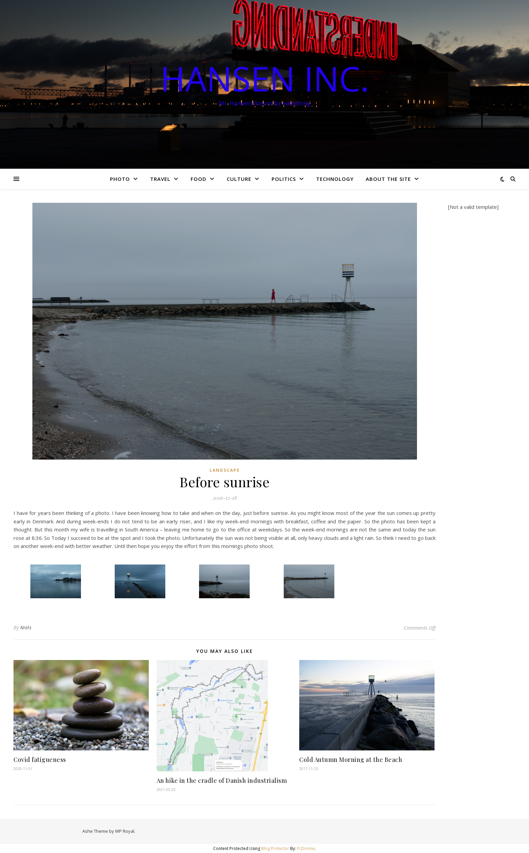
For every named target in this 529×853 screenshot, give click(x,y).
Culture (239, 178)
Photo (120, 178)
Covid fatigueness (39, 759)
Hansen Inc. (264, 78)
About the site (388, 178)
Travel (160, 178)
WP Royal (124, 831)
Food (198, 178)
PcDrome (306, 848)
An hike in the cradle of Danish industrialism (222, 780)
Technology (335, 178)
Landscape (225, 470)
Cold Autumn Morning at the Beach (350, 759)
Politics (284, 178)
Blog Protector (275, 848)
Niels (26, 627)
